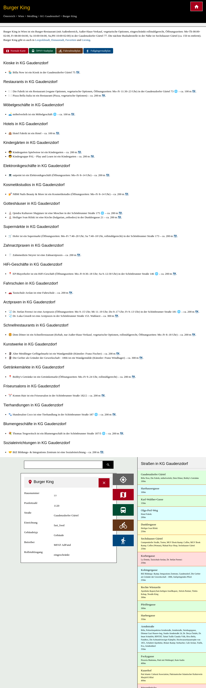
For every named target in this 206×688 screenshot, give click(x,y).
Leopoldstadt (42, 39)
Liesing (86, 39)
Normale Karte (16, 51)
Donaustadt (57, 39)
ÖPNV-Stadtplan (42, 51)
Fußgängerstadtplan (98, 51)
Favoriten (70, 39)
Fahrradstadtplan (69, 51)
